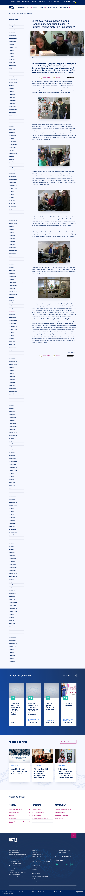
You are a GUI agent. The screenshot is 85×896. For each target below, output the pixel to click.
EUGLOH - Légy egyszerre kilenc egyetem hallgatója (17, 821)
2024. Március (12, 97)
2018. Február (29, 13)
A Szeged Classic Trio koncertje (68, 704)
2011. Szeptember (13, 538)
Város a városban (59, 818)
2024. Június (12, 88)
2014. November (13, 426)
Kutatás (35, 7)
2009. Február (12, 629)
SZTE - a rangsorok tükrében (38, 812)
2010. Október (12, 570)
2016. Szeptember (13, 361)
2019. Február (12, 276)
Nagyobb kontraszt (75, 3)
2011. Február (12, 558)
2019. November (13, 250)
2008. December (12, 635)
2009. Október (12, 605)
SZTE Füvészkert (35, 821)
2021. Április (12, 200)
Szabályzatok (34, 852)
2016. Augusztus (13, 364)
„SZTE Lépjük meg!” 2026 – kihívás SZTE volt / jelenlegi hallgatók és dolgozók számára (16, 709)
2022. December (12, 141)
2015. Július (11, 403)
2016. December (12, 353)
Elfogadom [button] (79, 892)
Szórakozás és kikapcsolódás (61, 815)
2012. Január (12, 526)
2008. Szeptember (13, 643)
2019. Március (12, 273)
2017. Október (12, 323)
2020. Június (12, 229)
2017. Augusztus (13, 329)
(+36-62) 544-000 (62, 852)
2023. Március (12, 132)
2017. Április (12, 341)
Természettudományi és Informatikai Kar (17, 876)
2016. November (13, 356)
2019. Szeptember (13, 256)
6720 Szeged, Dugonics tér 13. (64, 850)
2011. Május (11, 549)
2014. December (12, 423)
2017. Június (12, 335)
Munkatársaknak (42, 1)
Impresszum (68, 889)
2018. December (12, 282)
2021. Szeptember (13, 185)
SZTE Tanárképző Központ (14, 874)
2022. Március (12, 168)
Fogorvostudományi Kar (14, 859)
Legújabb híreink (14, 765)
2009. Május (11, 620)
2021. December (12, 176)
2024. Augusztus (13, 82)
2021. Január (12, 209)
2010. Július (11, 579)
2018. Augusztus (13, 294)
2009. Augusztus (13, 611)
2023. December (12, 106)
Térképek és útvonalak (62, 856)
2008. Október (12, 640)
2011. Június (12, 546)
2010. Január (12, 596)
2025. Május (11, 56)
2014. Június (12, 441)
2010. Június (12, 582)
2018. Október (12, 288)
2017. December (12, 317)
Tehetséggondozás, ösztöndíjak (15, 809)
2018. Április (12, 306)
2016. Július (11, 367)
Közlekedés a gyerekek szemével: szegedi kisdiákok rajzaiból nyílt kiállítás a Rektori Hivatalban (66, 773)
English (73, 1)
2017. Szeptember (13, 326)
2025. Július (11, 50)
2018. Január (12, 314)
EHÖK (33, 863)
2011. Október (12, 535)
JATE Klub (34, 824)
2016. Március (12, 379)
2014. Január (12, 455)
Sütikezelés (31, 889)
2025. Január (12, 68)
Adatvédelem (67, 1)
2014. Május (11, 444)
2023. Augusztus (13, 118)
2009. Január (12, 632)
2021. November (13, 179)
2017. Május (11, 338)
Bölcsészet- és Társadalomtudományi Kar (17, 854)
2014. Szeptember (13, 432)
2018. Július (11, 297)
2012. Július (11, 508)
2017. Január (12, 350)
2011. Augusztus (13, 541)
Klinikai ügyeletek (35, 881)
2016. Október (12, 359)
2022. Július (11, 156)
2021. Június (12, 194)
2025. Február (12, 65)
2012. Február (12, 523)
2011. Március (12, 555)
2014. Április (12, 447)
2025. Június (12, 53)
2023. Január (12, 138)
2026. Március (12, 27)
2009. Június (12, 617)
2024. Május (11, 91)
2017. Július (11, 332)
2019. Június (12, 265)
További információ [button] (7, 893)
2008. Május (11, 658)
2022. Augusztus (13, 153)
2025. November (13, 38)
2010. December (12, 564)
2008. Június (12, 652)
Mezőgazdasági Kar (13, 868)
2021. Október (12, 182)
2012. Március (12, 520)
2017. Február (12, 347)
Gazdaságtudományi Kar (14, 861)
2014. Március (12, 450)
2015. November (13, 391)
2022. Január (12, 173)
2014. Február (12, 452)
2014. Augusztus (13, 435)
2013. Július (11, 473)
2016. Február (12, 382)
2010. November (13, 567)
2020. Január (12, 244)
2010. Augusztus (13, 576)
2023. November (13, 109)
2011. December (12, 529)
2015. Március (12, 414)
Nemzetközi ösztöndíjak (14, 812)
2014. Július (11, 438)
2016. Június (12, 370)
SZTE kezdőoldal (12, 1)
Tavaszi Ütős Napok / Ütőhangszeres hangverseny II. (50, 706)
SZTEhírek (18, 13)
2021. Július (11, 191)
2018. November (13, 285)
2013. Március (12, 485)
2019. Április (12, 270)
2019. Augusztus (13, 259)
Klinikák (33, 878)
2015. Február (12, 417)
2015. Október (12, 394)
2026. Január (12, 33)
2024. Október (12, 77)
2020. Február (12, 241)
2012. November (13, 497)
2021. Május (11, 197)
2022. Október (12, 147)
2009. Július (11, 614)
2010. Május (11, 585)
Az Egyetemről (20, 7)
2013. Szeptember (13, 467)
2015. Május (11, 408)
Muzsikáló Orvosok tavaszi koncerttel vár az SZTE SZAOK (19, 771)
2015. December (12, 388)
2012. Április (12, 517)
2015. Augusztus (13, 400)
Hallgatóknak (34, 1)
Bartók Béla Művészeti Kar (14, 852)
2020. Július (11, 226)
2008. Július (11, 649)
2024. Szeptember (13, 80)
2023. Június (12, 124)
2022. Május (11, 162)
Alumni (50, 1)
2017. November (13, 320)
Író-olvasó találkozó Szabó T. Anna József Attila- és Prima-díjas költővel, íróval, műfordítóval (33, 709)
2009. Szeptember (13, 608)
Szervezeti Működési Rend (37, 854)
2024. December (12, 71)
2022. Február (12, 171)
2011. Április (12, 552)
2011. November (13, 532)
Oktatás (29, 7)
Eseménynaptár (65, 676)
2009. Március (12, 626)
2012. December (12, 494)
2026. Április (12, 24)
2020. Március (12, 238)
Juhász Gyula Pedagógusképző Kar (16, 865)
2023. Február (12, 135)
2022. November (13, 144)
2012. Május (11, 514)
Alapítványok (34, 850)
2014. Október (12, 429)
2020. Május (11, 232)
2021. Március (12, 203)
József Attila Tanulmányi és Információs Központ (42, 859)
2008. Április (12, 655)
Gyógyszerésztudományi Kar (15, 863)
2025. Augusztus (13, 47)
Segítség (74, 889)
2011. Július (11, 544)
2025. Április (12, 59)
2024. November (13, 74)
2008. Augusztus (13, 646)
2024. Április (12, 94)
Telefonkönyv (58, 1)
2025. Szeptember (13, 44)
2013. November (13, 461)
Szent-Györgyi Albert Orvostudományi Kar (17, 872)
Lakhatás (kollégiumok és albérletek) (63, 809)
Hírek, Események (64, 7)
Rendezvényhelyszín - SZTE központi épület (41, 861)
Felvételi (18, 1)
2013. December (12, 458)
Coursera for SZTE (12, 818)
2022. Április (12, 165)
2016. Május (11, 373)
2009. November (13, 602)
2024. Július (11, 85)
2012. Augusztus (13, 505)
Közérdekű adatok (60, 889)
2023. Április (12, 129)
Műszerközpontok (52, 7)
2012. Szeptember (13, 502)
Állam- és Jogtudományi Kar (14, 850)
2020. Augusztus (13, 223)
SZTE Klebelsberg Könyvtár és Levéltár (40, 818)
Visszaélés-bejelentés (49, 889)
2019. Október (12, 253)
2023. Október (12, 112)
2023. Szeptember (13, 115)
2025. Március (12, 62)
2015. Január (12, 420)
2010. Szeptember (13, 573)
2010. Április (12, 588)
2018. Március (12, 309)
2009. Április (12, 623)
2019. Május (11, 267)
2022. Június (12, 159)
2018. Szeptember (13, 291)
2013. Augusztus (13, 470)
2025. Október (12, 41)
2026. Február (12, 30)
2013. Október (12, 464)
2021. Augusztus (13, 188)
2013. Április (12, 482)
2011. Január (12, 561)
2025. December (12, 35)
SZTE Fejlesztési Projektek (37, 865)
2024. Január (12, 103)
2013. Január (12, 491)
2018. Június (12, 300)
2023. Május (11, 126)
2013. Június (12, 476)
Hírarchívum (23, 13)
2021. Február (12, 206)
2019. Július (11, 262)
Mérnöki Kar (11, 870)
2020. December (12, 212)
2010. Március (12, 591)
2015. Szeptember (13, 397)
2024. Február (12, 100)
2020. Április (12, 235)
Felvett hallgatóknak (25, 1)
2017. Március (12, 344)
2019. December (12, 247)
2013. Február (12, 488)
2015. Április (12, 411)
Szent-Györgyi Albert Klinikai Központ (40, 876)
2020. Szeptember (13, 220)
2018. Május (11, 303)
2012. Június (12, 511)
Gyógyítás (42, 7)
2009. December (12, 599)
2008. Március (12, 661)
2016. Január (12, 385)
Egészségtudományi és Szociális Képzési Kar (18, 856)
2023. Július (11, 121)
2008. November (13, 637)
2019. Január (12, 279)
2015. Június (12, 405)
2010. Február (12, 593)
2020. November (13, 215)
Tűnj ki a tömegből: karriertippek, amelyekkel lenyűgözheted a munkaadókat (41, 773)
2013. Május (11, 479)
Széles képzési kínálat (36, 809)
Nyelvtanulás (11, 815)
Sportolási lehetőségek (60, 812)
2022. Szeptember (13, 150)
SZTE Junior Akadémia (36, 815)
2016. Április (12, 376)
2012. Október (12, 499)
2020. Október (12, 218)
